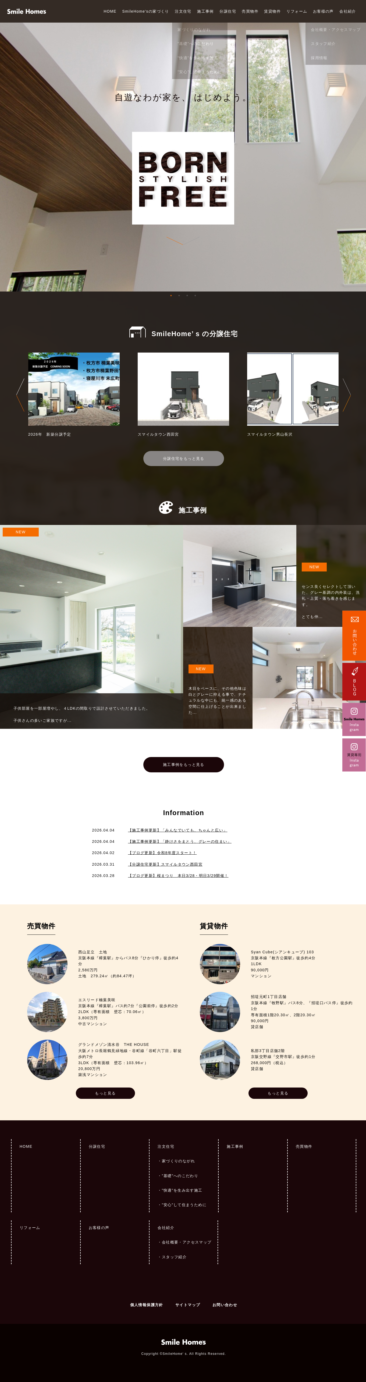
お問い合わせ (224, 1305)
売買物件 (250, 11)
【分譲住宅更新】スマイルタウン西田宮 (165, 864)
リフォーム (296, 11)
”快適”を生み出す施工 (182, 1190)
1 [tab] (171, 295)
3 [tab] (187, 295)
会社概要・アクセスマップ (187, 1242)
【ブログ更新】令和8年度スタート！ (162, 853)
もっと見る (105, 1093)
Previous (20, 394)
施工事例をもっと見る (183, 764)
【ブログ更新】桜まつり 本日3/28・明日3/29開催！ (178, 875)
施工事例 (205, 11)
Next (347, 394)
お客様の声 (323, 11)
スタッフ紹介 (174, 1257)
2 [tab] (179, 295)
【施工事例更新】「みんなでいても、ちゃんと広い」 (178, 830)
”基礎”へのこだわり (180, 1176)
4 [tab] (195, 295)
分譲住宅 (227, 11)
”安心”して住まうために (184, 1205)
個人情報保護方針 (146, 1305)
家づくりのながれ (178, 1161)
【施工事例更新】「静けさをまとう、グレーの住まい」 (180, 841)
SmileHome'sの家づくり (145, 11)
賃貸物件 (272, 11)
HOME (110, 11)
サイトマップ (187, 1305)
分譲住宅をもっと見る (183, 458)
